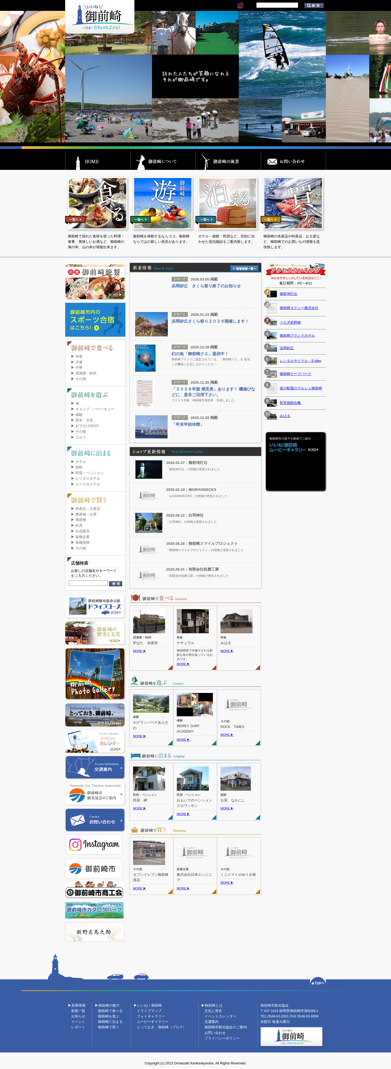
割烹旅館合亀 (290, 403)
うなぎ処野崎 (290, 322)
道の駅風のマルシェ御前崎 (301, 388)
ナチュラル (185, 643)
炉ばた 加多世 (145, 643)
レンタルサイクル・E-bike (300, 361)
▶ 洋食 (77, 362)
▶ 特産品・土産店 (85, 509)
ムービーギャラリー (153, 1022)
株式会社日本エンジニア (194, 877)
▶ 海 (75, 403)
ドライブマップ (149, 1011)
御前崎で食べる (110, 1011)
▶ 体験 (77, 415)
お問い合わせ (215, 1033)
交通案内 (211, 1022)
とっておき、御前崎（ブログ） (161, 1027)
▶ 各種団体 (80, 543)
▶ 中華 (77, 368)
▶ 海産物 (78, 520)
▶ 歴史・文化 (82, 420)
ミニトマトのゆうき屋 (238, 875)
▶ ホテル (78, 462)
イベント (78, 1022)
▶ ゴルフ (78, 437)
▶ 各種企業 (80, 537)
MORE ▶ (139, 651)
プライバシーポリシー (222, 1038)
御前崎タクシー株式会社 (299, 308)
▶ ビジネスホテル (85, 479)
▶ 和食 (77, 356)
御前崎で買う (108, 1027)
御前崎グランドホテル (297, 336)
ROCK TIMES (232, 727)
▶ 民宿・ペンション (87, 473)
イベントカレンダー (220, 1016)
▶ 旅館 (77, 467)
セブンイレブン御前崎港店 (150, 877)
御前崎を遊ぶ (108, 1016)
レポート (78, 1027)
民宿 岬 (140, 800)
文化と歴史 (213, 1011)
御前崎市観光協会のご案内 (225, 1027)
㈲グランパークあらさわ (150, 725)
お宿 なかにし (232, 800)
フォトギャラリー (151, 1016)
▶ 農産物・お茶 (84, 514)
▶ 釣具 (77, 525)
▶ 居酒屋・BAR (83, 373)
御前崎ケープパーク (295, 374)
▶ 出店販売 (80, 531)
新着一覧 (78, 1011)
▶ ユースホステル (85, 484)
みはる (225, 643)
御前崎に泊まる (110, 1022)
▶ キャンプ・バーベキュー (92, 409)
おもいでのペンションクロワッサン (194, 803)
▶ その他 (78, 379)
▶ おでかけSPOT (85, 426)
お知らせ (78, 1016)
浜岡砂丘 (287, 348)
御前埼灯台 (288, 294)
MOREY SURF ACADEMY (188, 729)
